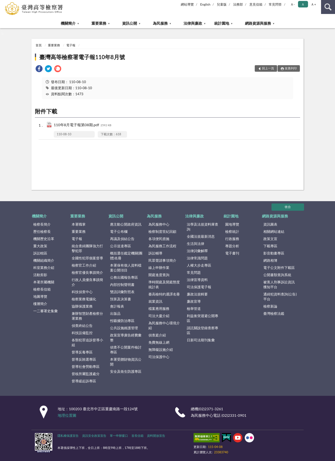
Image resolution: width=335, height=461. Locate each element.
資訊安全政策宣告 (94, 435)
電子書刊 (232, 253)
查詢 (328, 7)
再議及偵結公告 (122, 239)
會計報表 (117, 306)
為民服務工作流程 (162, 246)
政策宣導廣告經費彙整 (125, 337)
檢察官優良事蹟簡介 (87, 272)
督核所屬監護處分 (86, 374)
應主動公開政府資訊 (125, 224)
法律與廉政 (193, 23)
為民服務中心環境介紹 (164, 325)
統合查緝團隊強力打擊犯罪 (87, 248)
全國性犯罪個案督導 (87, 258)
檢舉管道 (194, 308)
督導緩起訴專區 (84, 381)
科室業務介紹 (43, 267)
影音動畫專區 (273, 253)
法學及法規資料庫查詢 (202, 226)
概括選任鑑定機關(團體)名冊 (126, 255)
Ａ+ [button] (313, 4)
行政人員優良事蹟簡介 (87, 282)
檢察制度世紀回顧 (162, 231)
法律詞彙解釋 (197, 251)
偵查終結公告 (82, 325)
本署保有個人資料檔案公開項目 (125, 267)
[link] (39, 69)
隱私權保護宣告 (68, 435)
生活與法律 (195, 243)
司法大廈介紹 (158, 316)
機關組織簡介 (43, 260)
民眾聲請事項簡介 (162, 260)
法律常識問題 (197, 258)
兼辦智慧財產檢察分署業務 (87, 315)
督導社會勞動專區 (86, 366)
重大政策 (40, 246)
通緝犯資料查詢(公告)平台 (280, 296)
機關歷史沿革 (43, 239)
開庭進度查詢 (158, 275)
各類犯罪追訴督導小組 (87, 342)
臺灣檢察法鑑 (273, 313)
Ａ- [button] (292, 4)
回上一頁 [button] (268, 68)
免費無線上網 (158, 342)
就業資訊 (155, 301)
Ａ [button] (303, 4)
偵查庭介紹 (157, 335)
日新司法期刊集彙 (201, 340)
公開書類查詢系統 (277, 275)
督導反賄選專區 (84, 359)
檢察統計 (232, 231)
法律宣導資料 (197, 280)
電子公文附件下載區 (279, 267)
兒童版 (222, 4)
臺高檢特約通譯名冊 (164, 294)
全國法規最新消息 (201, 236)
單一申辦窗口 (119, 435)
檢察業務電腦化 (84, 299)
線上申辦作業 (158, 267)
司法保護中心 (158, 357)
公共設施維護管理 (124, 328)
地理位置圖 (67, 415)
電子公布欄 (118, 231)
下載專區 (270, 246)
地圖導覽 (40, 296)
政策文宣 (270, 239)
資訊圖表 (270, 224)
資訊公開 (129, 23)
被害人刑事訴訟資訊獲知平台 (279, 284)
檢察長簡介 (42, 224)
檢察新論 (270, 306)
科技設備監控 (82, 333)
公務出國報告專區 (124, 277)
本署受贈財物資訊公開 (125, 361)
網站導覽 (187, 4)
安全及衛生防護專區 (125, 371)
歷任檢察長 (42, 231)
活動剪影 (40, 275)
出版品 (115, 313)
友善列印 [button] (291, 68)
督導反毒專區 (82, 352)
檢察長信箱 (42, 289)
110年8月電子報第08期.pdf (82, 125)
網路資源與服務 (258, 23)
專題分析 (232, 246)
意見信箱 (255, 4)
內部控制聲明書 (122, 284)
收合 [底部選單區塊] (288, 207)
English (205, 4)
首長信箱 (137, 435)
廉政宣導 (194, 301)
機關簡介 (68, 23)
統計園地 (221, 23)
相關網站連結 (273, 231)
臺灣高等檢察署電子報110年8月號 (82, 57)
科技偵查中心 (82, 292)
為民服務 (160, 23)
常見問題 (194, 272)
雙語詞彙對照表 (122, 292)
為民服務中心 (158, 224)
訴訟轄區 (40, 253)
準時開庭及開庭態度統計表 (164, 284)
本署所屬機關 (43, 282)
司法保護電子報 (199, 287)
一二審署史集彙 (45, 311)
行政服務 (232, 239)
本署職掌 (79, 224)
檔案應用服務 (158, 308)
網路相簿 (270, 260)
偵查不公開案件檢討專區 (125, 349)
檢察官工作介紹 (84, 265)
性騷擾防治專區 (122, 321)
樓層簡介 (40, 304)
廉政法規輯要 (197, 294)
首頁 (39, 45)
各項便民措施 (158, 239)
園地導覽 (232, 224)
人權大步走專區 (199, 265)
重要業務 (98, 23)
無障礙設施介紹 (160, 349)
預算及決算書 (120, 299)
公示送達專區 (120, 246)
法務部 (238, 4)
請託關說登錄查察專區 (202, 330)
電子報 (70, 45)
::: (4, 3)
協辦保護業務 (82, 306)
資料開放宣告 (156, 435)
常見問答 (275, 4)
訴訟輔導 (155, 253)
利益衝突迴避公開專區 (202, 318)
